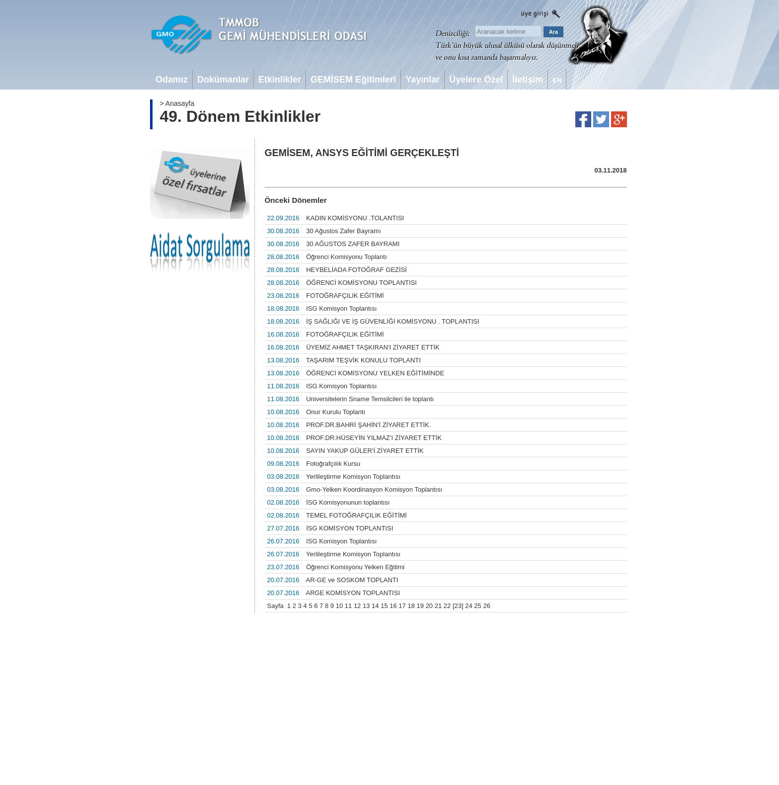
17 (401, 606)
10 (339, 606)
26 (486, 606)
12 (357, 606)
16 (393, 606)
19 (420, 606)
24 (468, 606)
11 (348, 606)
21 (438, 606)
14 (375, 606)
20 (429, 606)
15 (384, 606)
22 (447, 606)
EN (556, 80)
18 (410, 606)
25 (477, 606)
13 (366, 606)
